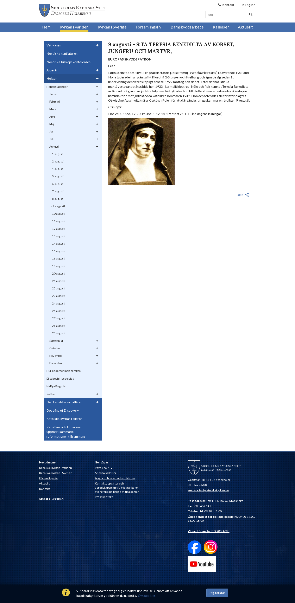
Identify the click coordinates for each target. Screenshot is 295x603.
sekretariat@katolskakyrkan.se (208, 490)
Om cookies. (147, 595)
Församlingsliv (48, 478)
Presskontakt (104, 497)
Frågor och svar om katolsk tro (115, 478)
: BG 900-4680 (209, 531)
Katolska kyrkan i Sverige (55, 473)
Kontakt (44, 488)
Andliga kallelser (105, 473)
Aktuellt (44, 483)
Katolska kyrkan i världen (55, 467)
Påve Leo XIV (104, 467)
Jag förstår (217, 593)
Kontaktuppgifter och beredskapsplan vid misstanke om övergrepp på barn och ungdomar (117, 487)
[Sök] (226, 14)
